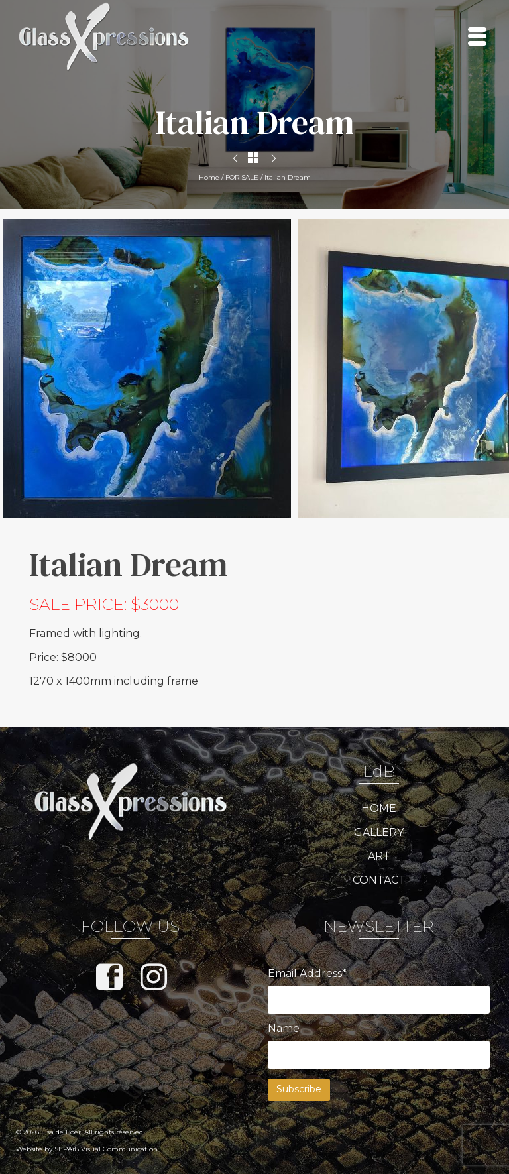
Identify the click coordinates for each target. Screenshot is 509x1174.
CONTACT (379, 880)
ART (379, 856)
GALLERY (379, 832)
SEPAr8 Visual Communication (106, 1149)
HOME (378, 808)
